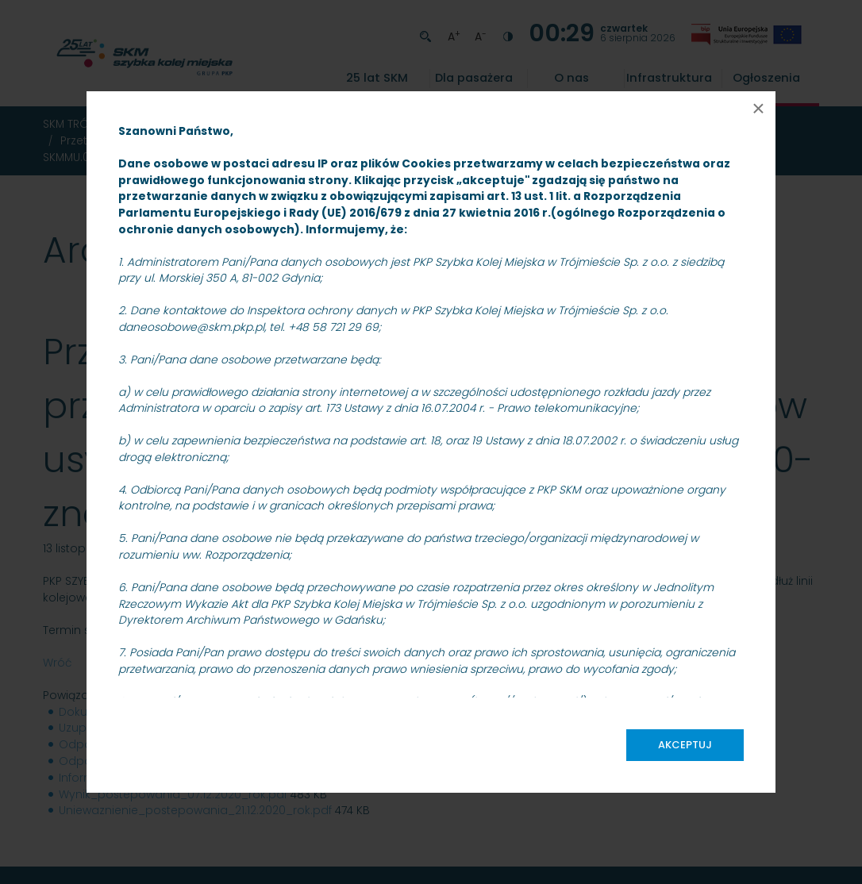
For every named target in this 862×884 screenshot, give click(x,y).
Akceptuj (685, 744)
